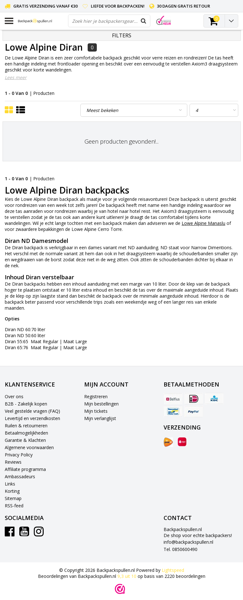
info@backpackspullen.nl (188, 542)
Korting (12, 491)
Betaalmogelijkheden (26, 433)
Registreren (96, 396)
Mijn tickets (96, 411)
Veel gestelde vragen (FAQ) (32, 411)
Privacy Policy (19, 455)
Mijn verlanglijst (100, 418)
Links (10, 484)
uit (127, 576)
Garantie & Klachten (25, 440)
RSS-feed (14, 506)
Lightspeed (173, 570)
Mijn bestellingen (101, 404)
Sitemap (13, 498)
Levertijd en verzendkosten (32, 418)
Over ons (14, 396)
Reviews (13, 462)
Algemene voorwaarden (29, 447)
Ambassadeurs (20, 476)
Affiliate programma (25, 469)
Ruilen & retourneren (26, 426)
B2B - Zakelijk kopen (26, 404)
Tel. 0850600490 (180, 549)
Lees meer (16, 77)
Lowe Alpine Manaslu (203, 223)
